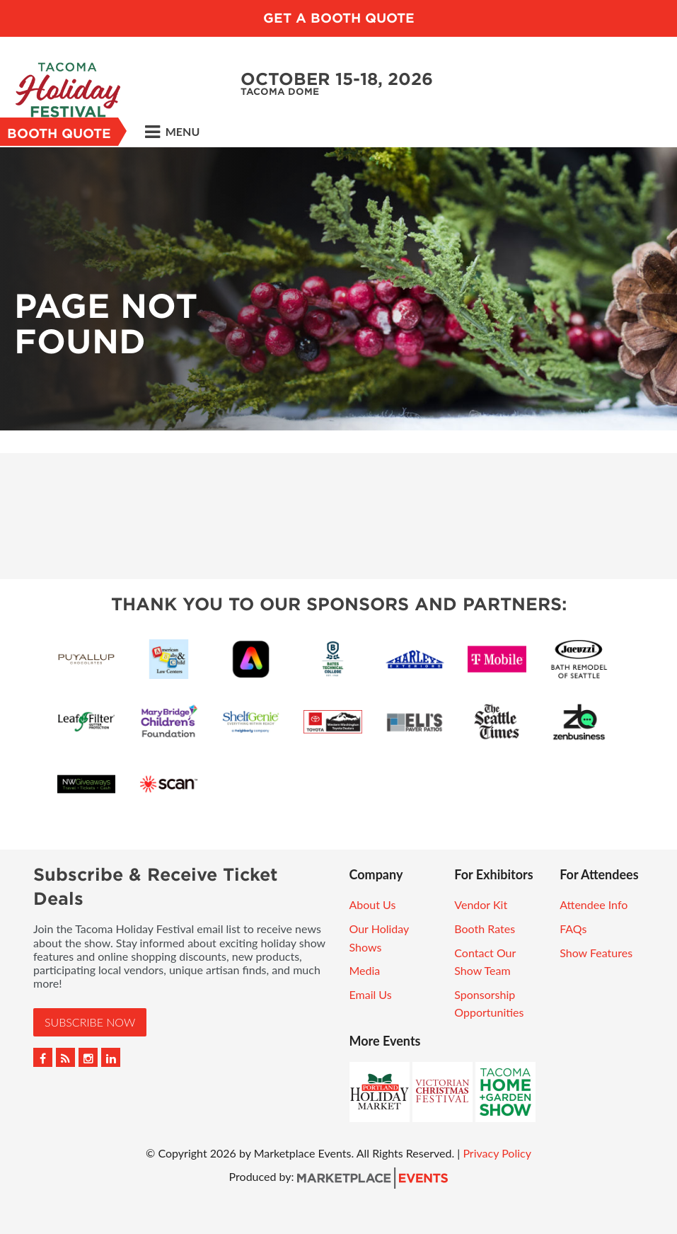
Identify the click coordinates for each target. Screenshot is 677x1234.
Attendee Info (593, 904)
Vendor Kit (480, 904)
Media (365, 970)
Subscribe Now (90, 1022)
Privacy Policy (497, 1153)
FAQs (573, 928)
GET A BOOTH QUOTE (339, 18)
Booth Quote (59, 133)
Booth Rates (484, 928)
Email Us (370, 994)
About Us (372, 904)
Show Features (596, 952)
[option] (338, 288)
